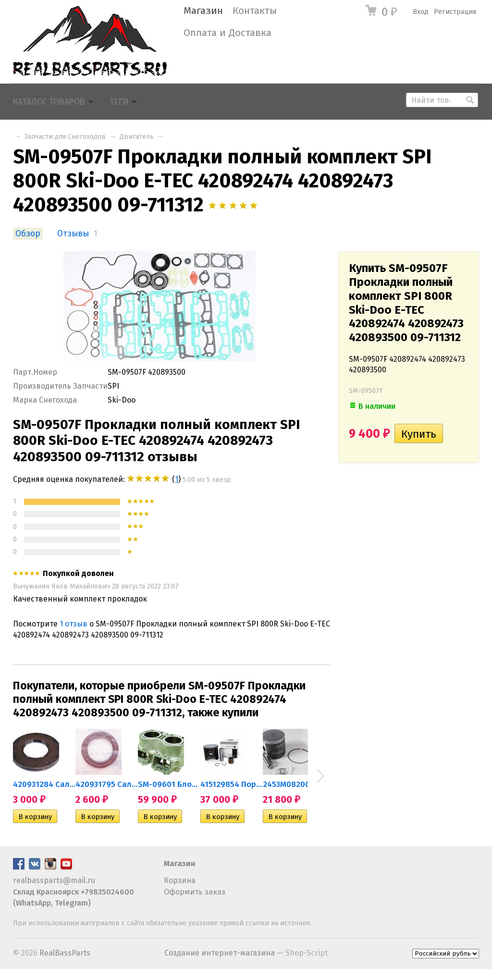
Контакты (255, 11)
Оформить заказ (194, 891)
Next (320, 775)
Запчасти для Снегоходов (65, 137)
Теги (119, 102)
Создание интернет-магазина (219, 952)
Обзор (27, 234)
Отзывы (73, 234)
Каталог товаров (49, 102)
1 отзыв (73, 623)
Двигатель (137, 137)
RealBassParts (64, 952)
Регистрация (455, 12)
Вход (420, 12)
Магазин (203, 11)
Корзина (180, 880)
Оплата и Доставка (227, 33)
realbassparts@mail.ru (54, 880)
